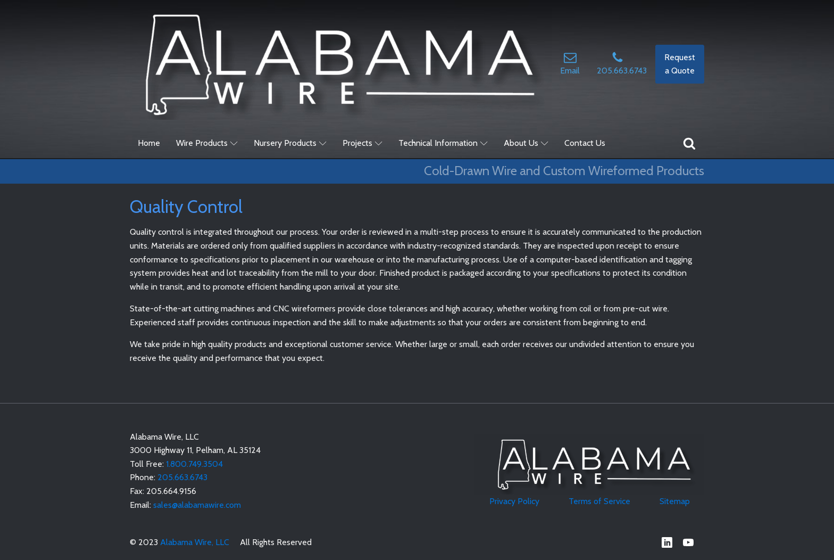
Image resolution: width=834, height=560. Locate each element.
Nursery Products (290, 143)
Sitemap (675, 501)
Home (149, 143)
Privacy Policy (514, 501)
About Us (526, 143)
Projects (362, 143)
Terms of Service (599, 501)
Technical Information (443, 143)
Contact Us (584, 143)
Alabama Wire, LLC (194, 542)
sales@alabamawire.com (197, 505)
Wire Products (207, 143)
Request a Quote (679, 64)
